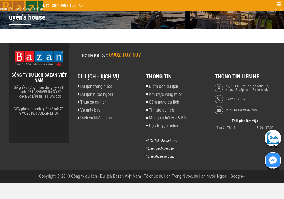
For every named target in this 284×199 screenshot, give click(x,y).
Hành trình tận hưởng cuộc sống (21, 9)
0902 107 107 (235, 99)
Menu (278, 9)
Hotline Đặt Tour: (95, 55)
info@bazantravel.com (242, 110)
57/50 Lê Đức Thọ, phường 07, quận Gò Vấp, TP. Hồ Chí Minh (247, 88)
